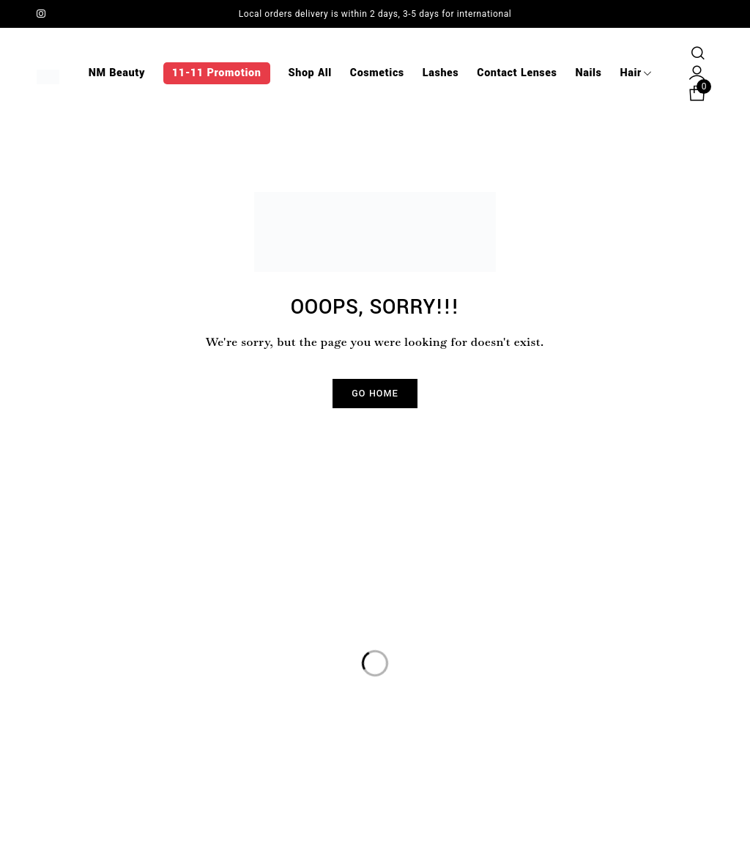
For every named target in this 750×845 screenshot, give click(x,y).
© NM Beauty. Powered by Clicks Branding (374, 815)
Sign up (695, 654)
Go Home (375, 393)
